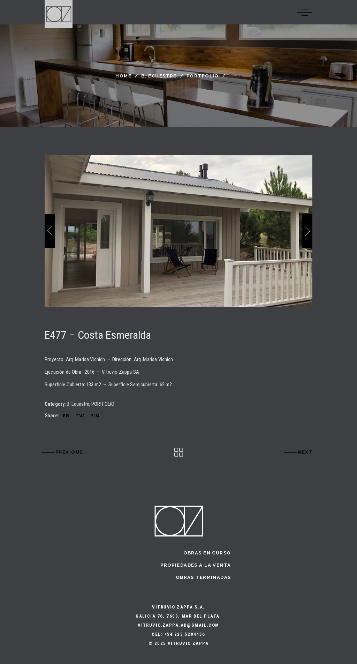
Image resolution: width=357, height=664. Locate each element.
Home (123, 76)
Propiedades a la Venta (195, 565)
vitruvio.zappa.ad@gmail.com (178, 625)
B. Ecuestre (159, 76)
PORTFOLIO (203, 76)
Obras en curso (207, 552)
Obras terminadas (203, 577)
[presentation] (50, 231)
